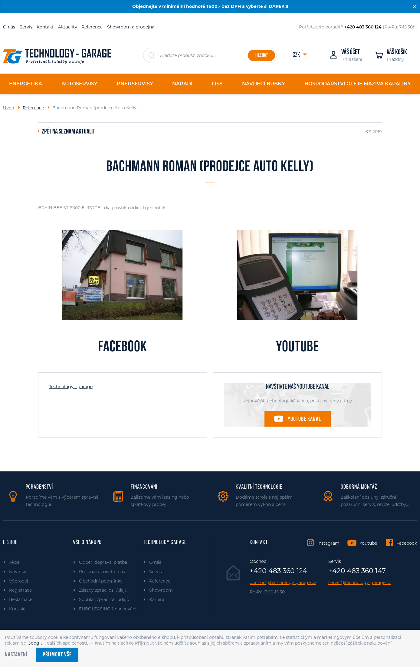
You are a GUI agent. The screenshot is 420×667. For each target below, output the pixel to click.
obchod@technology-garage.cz (283, 582)
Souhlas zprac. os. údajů (104, 599)
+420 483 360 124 (278, 571)
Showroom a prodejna (130, 27)
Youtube (368, 543)
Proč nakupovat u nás (102, 571)
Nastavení (16, 655)
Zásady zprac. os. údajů (103, 590)
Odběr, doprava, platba (103, 562)
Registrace (20, 590)
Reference (92, 27)
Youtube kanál (304, 419)
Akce (14, 562)
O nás (9, 27)
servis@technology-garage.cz (359, 582)
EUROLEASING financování (107, 609)
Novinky (17, 571)
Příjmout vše (57, 655)
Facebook (406, 543)
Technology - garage (71, 386)
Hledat (261, 55)
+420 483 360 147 (357, 571)
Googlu (35, 643)
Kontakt (45, 27)
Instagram (328, 543)
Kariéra (156, 599)
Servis (26, 27)
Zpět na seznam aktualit (68, 132)
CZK (297, 55)
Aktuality (67, 27)
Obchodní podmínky (101, 581)
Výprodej (18, 581)
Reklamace (20, 599)
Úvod (8, 108)
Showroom (161, 590)
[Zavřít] (414, 6)
